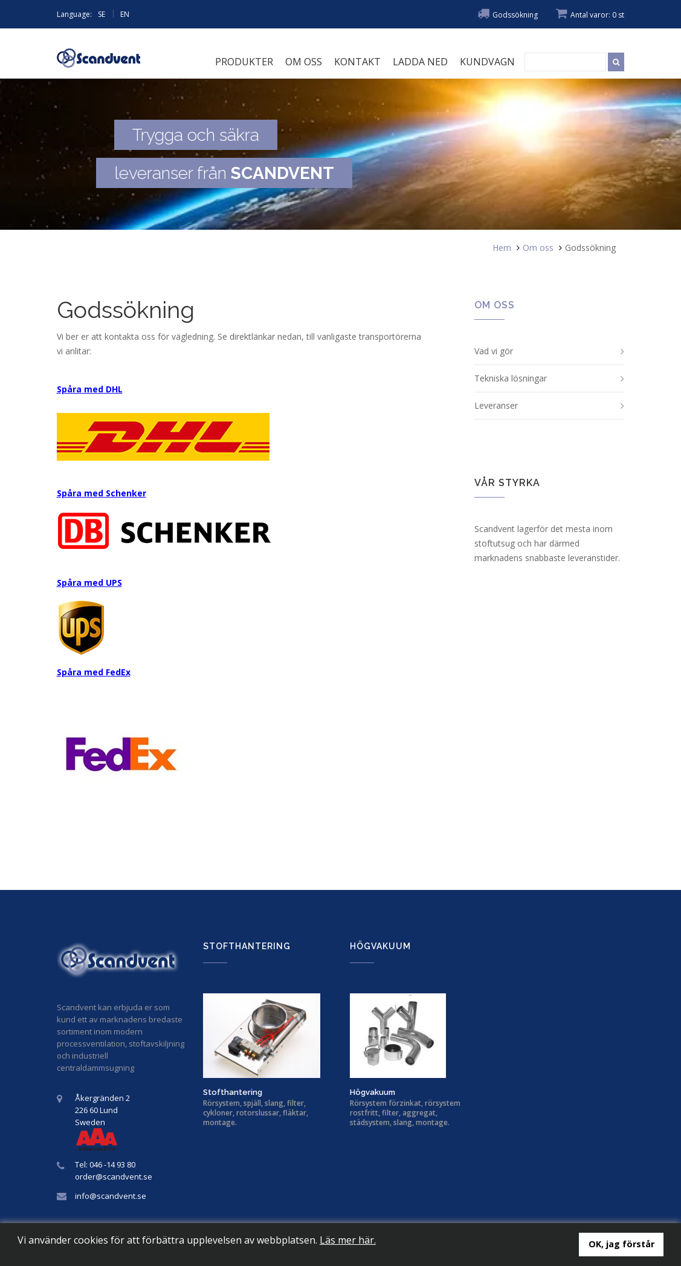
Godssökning (507, 15)
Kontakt (357, 61)
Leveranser (496, 405)
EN (124, 14)
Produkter (244, 61)
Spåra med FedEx (94, 672)
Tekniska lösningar (510, 378)
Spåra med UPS (89, 582)
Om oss (303, 61)
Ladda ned (420, 61)
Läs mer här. (348, 1240)
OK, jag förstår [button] (621, 1244)
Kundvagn (487, 61)
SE (101, 14)
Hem (501, 247)
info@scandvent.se (110, 1195)
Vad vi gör (493, 351)
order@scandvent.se (113, 1176)
